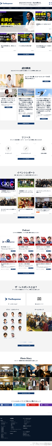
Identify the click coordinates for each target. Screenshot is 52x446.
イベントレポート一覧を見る (26, 217)
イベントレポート (13, 431)
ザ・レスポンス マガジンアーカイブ (16, 429)
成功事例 (11, 418)
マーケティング (3, 421)
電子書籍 (12, 427)
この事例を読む (46, 81)
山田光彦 (2, 431)
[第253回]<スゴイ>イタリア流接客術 (43, 246)
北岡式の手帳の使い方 (7, 26)
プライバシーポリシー (26, 432)
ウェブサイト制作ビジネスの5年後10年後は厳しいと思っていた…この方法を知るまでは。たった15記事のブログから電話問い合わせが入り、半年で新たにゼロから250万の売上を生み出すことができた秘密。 (43, 106)
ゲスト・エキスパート (27, 421)
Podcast (11, 433)
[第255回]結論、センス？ (5, 246)
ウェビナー (12, 428)
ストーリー (25, 420)
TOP (1, 418)
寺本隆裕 (2, 428)
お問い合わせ (25, 433)
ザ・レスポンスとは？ (27, 418)
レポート (12, 426)
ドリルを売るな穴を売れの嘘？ (25, 45)
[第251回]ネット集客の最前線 (24, 263)
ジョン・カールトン (4, 432)
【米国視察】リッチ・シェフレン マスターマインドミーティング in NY (26, 192)
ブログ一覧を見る (26, 54)
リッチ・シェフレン (4, 433)
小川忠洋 (2, 427)
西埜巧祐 (2, 434)
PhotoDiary (25, 428)
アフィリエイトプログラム (26, 435)
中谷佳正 (2, 430)
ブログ (2, 420)
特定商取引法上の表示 (26, 434)
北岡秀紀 (2, 429)
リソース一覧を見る (26, 158)
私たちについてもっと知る (26, 345)
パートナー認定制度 (23, 342)
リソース (11, 420)
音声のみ (13, 269)
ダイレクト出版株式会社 (26, 431)
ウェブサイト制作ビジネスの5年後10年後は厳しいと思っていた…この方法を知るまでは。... (43, 115)
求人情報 (30, 342)
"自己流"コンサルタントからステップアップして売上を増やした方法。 (8, 100)
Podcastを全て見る (26, 273)
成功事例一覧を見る (26, 123)
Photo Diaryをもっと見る (26, 393)
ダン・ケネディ (3, 426)
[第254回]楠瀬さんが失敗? (23, 246)
